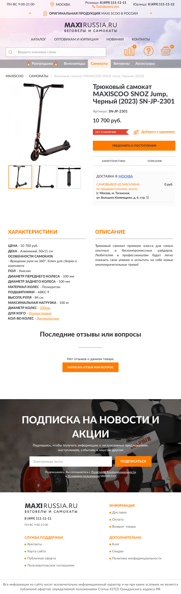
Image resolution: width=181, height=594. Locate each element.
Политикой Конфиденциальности (113, 472)
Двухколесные (48, 318)
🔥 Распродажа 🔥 (42, 63)
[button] (105, 6)
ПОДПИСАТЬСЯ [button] (133, 461)
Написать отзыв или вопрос (90, 367)
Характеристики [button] (113, 161)
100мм (45, 308)
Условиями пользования (84, 476)
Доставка (119, 512)
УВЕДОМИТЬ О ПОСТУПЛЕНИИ (134, 145)
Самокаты (99, 63)
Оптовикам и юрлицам (76, 39)
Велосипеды (74, 63)
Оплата (117, 519)
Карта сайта (36, 551)
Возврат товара (124, 526)
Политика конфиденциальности (136, 558)
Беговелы (122, 63)
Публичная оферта (41, 558)
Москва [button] (126, 176)
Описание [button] (155, 161)
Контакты (141, 39)
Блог (115, 544)
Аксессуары (145, 63)
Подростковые (40, 313)
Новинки (115, 39)
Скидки (117, 551)
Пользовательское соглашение (50, 565)
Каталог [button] (38, 39)
